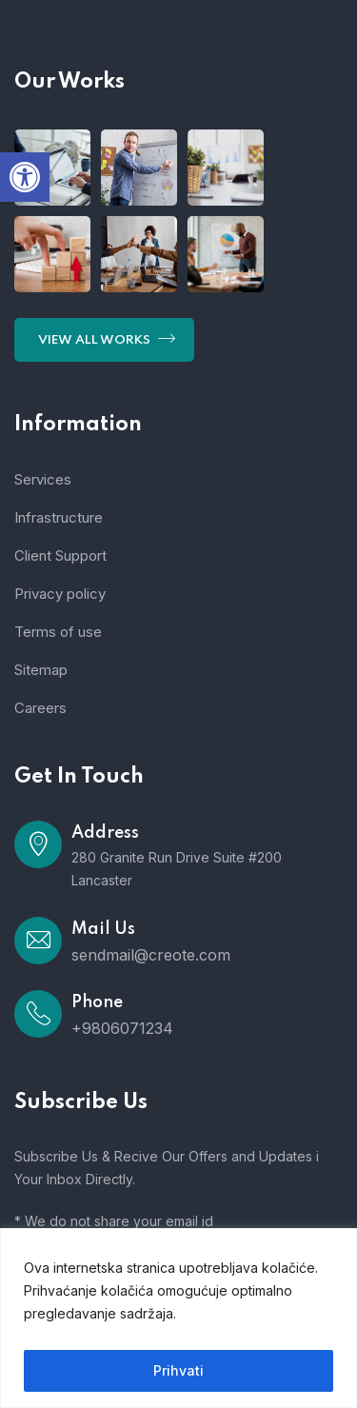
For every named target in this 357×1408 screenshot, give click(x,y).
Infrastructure (58, 517)
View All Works (106, 338)
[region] (178, 1318)
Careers (40, 708)
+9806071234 (122, 1028)
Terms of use (58, 632)
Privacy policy (60, 594)
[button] (25, 177)
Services (42, 479)
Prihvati (178, 1370)
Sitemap (41, 670)
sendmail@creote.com (150, 954)
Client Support (60, 555)
